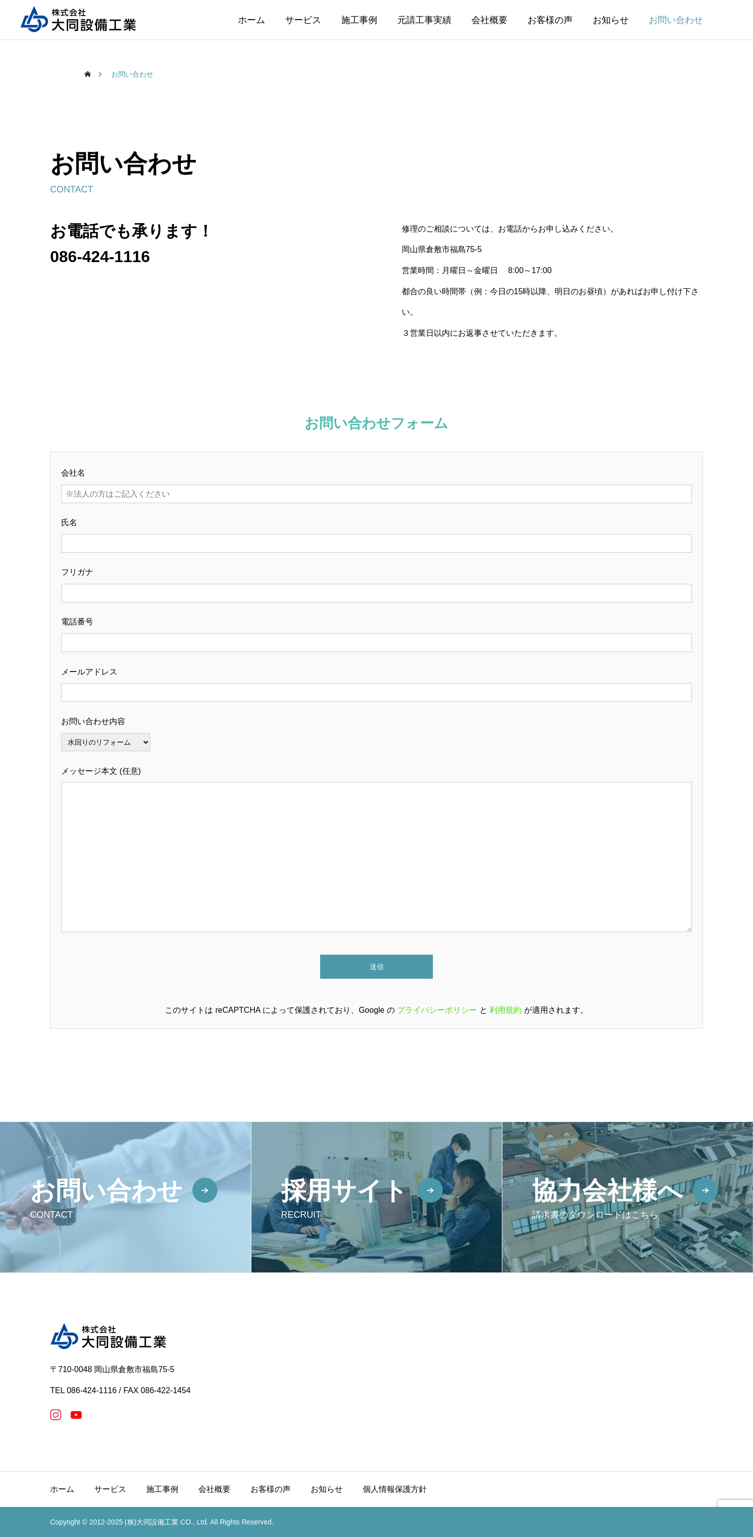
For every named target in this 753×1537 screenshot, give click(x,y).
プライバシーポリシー (437, 1010)
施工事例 (359, 20)
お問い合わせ (676, 20)
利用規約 (505, 1010)
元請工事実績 (424, 20)
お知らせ (611, 20)
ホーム (251, 20)
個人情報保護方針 (395, 1489)
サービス (303, 20)
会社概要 (489, 20)
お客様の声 (550, 20)
